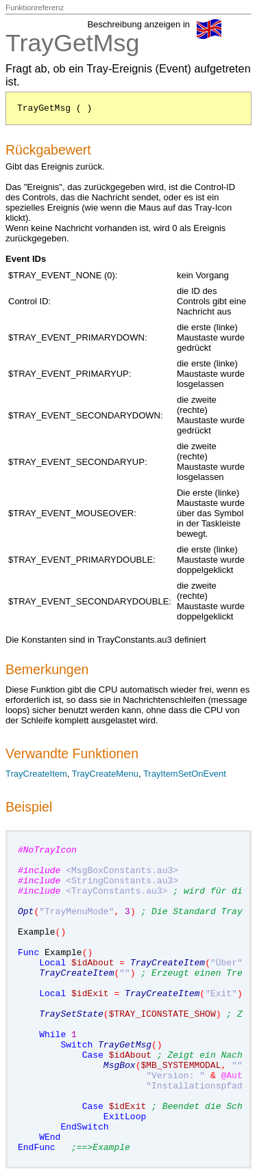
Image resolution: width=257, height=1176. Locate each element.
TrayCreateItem (36, 774)
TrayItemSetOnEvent (184, 774)
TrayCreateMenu (105, 774)
